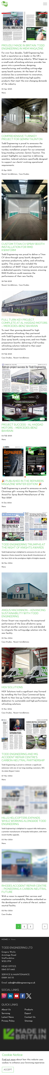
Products (29, 1010)
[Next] (44, 926)
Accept (8, 1069)
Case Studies (24, 174)
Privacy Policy (8, 1021)
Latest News (8, 1017)
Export (28, 1013)
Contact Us (30, 1017)
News (4, 93)
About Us (6, 1010)
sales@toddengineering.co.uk (21, 983)
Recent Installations (9, 174)
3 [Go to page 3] (30, 927)
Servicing (6, 1013)
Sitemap (29, 1021)
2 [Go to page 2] (24, 927)
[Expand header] (45, 4)
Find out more (9, 1060)
